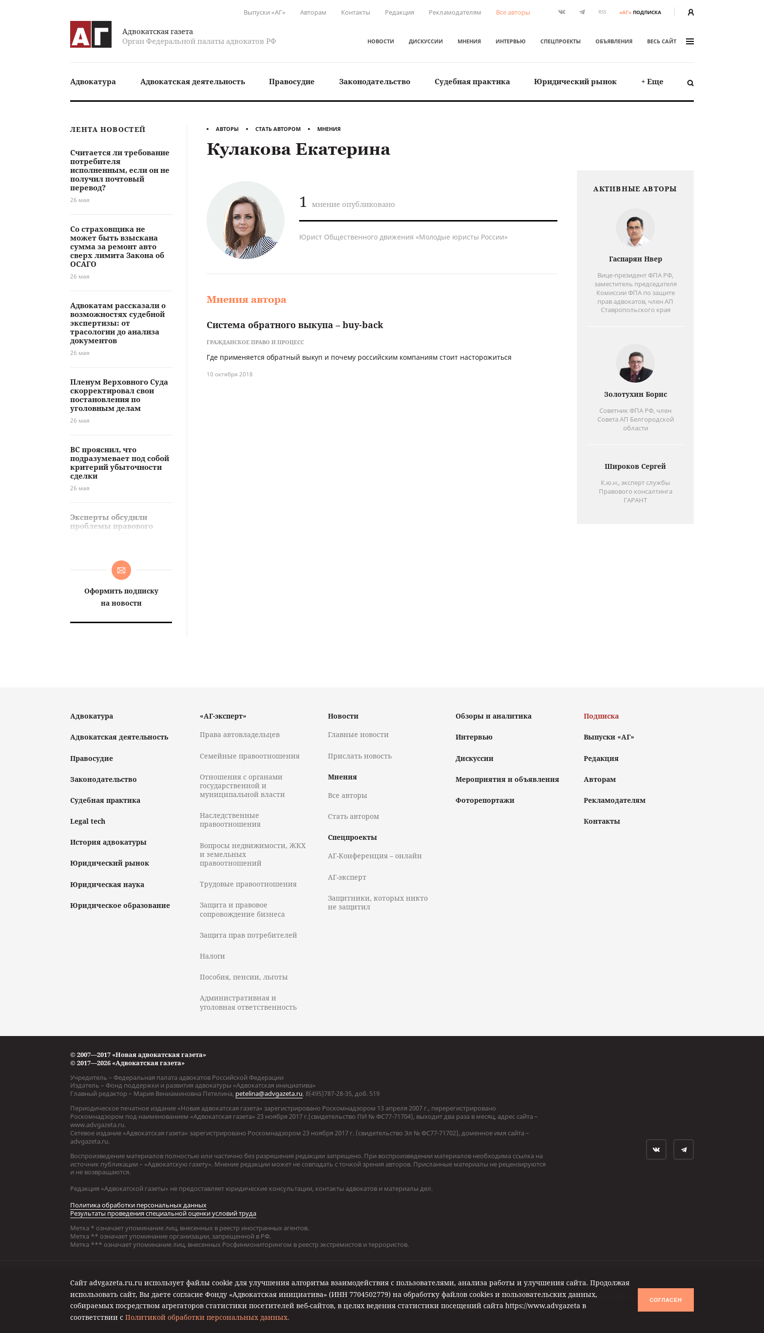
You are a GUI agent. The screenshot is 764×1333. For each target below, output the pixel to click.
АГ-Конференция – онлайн (375, 855)
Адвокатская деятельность (192, 81)
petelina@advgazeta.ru (269, 1093)
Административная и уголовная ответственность (248, 1002)
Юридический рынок (575, 81)
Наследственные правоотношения (230, 820)
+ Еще (652, 81)
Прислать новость (360, 755)
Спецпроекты (560, 41)
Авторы (227, 128)
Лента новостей (108, 129)
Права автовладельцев (240, 734)
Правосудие (292, 81)
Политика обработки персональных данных (138, 1205)
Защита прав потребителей (248, 935)
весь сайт (670, 41)
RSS (602, 12)
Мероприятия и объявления (507, 779)
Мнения (469, 41)
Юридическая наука (107, 884)
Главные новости (358, 734)
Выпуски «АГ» (265, 12)
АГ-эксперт (347, 877)
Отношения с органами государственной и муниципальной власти (242, 785)
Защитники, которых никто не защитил (378, 902)
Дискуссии (426, 41)
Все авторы (513, 12)
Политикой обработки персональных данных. (207, 1317)
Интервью (511, 41)
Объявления (613, 41)
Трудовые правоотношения (248, 884)
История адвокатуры (108, 842)
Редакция (399, 12)
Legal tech (87, 821)
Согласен (665, 1300)
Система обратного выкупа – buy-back (295, 325)
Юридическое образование (120, 905)
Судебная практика (472, 81)
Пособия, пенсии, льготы (244, 976)
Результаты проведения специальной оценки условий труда (163, 1213)
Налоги (212, 956)
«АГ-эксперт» (223, 716)
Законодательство (374, 81)
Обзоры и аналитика (494, 716)
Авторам (313, 12)
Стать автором (278, 128)
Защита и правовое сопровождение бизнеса (242, 909)
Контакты (355, 12)
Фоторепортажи (485, 800)
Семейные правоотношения (250, 755)
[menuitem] (93, 81)
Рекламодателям (455, 12)
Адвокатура (93, 81)
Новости (380, 41)
